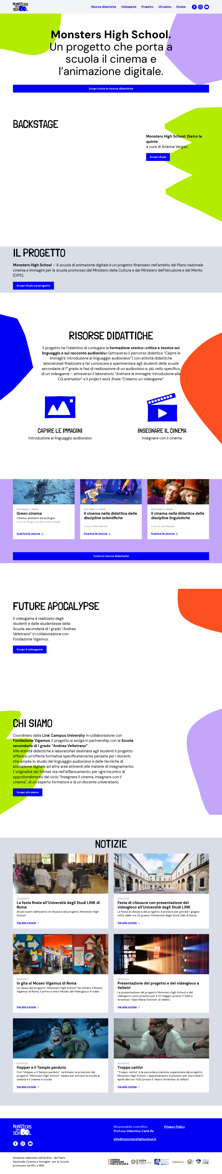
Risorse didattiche (103, 6)
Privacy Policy (174, 1129)
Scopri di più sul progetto (33, 286)
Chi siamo (164, 6)
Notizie (181, 6)
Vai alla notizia (26, 925)
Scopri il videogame (30, 651)
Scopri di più (158, 157)
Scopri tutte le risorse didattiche (111, 88)
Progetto (147, 6)
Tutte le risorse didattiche (111, 557)
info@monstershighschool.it (135, 1142)
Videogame (128, 6)
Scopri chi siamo (28, 794)
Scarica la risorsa (28, 535)
